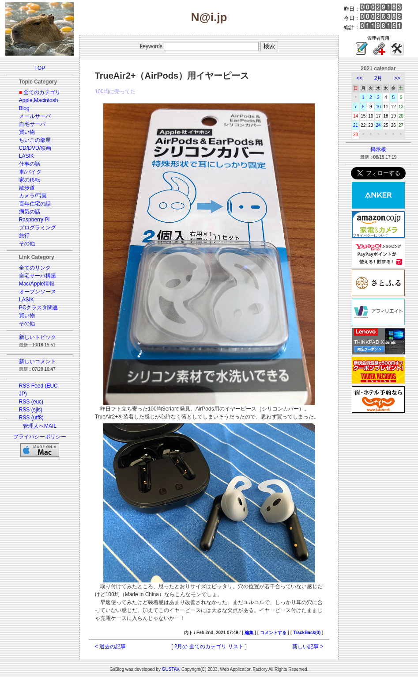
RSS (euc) (31, 402)
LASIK (26, 156)
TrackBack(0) (306, 632)
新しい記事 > (307, 646)
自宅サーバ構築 (37, 276)
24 (378, 125)
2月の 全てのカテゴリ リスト (209, 646)
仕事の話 (29, 164)
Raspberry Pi (34, 220)
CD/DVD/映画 (35, 148)
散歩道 (27, 188)
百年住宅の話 (35, 204)
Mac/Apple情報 (37, 284)
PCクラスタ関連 (38, 307)
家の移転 (29, 180)
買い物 (27, 132)
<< (359, 78)
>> (397, 78)
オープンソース (37, 292)
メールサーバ (35, 116)
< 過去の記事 (110, 646)
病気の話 (29, 212)
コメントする (273, 632)
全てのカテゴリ (41, 92)
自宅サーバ (32, 124)
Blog (24, 108)
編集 (249, 632)
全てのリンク (35, 268)
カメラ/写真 (33, 196)
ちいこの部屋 (35, 140)
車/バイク (30, 172)
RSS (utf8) (31, 418)
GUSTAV (170, 669)
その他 (27, 243)
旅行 (24, 235)
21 (355, 125)
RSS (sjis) (30, 410)
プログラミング (37, 227)
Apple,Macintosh (38, 100)
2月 (378, 78)
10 (378, 106)
